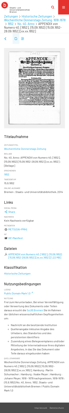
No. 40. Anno (25, 24)
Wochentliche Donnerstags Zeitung (25, 148)
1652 (11, 24)
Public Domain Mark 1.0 (17, 293)
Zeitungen (11, 16)
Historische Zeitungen (37, 16)
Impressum (40, 408)
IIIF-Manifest (15, 238)
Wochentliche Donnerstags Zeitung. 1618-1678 (35, 20)
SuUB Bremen (35, 310)
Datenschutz (57, 408)
